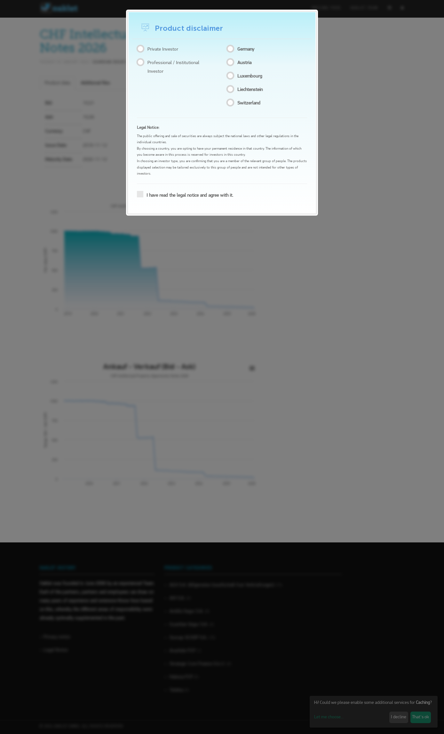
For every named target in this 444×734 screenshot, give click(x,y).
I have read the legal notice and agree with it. (187, 194)
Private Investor (162, 49)
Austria (246, 62)
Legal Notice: (148, 128)
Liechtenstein (251, 89)
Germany (247, 49)
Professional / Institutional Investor (172, 67)
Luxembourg (251, 76)
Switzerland (250, 103)
